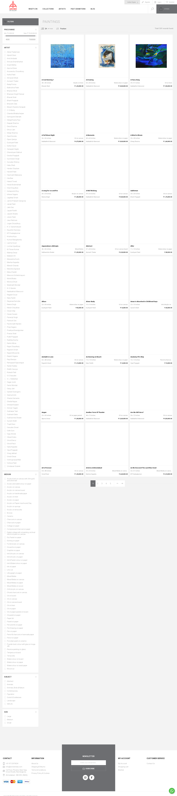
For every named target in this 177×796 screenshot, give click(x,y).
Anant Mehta (11, 65)
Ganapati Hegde (13, 149)
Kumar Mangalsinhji (14, 240)
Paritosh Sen (11, 321)
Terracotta (11, 656)
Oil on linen (11, 605)
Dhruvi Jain (11, 130)
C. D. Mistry (11, 110)
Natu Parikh (11, 298)
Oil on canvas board (14, 602)
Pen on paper (12, 631)
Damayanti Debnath (14, 117)
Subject (8, 677)
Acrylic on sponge (13, 506)
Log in (159, 2)
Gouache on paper (14, 547)
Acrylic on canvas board (16, 490)
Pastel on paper (12, 622)
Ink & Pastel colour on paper (17, 560)
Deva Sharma (12, 126)
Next (117, 483)
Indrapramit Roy (13, 191)
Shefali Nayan (12, 401)
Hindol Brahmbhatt (14, 185)
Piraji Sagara (11, 327)
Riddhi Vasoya (12, 369)
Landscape (11, 701)
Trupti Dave (11, 424)
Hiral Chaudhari (12, 188)
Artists (62, 9)
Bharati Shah (11, 97)
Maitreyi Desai (12, 253)
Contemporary (12, 691)
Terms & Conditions (38, 770)
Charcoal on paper (14, 523)
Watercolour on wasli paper (17, 665)
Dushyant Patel (12, 143)
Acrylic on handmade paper (17, 493)
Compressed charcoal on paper (18, 529)
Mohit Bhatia (11, 278)
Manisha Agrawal (13, 269)
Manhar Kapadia (13, 262)
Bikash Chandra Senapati (16, 107)
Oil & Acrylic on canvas (15, 589)
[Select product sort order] (65, 28)
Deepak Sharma (13, 123)
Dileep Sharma (12, 133)
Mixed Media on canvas (15, 579)
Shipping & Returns (38, 767)
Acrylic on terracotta (14, 510)
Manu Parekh (12, 272)
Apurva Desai (12, 68)
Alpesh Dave (11, 55)
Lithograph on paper (14, 573)
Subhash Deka (12, 414)
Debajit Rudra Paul (13, 120)
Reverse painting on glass (16, 649)
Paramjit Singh (12, 317)
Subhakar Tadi (12, 411)
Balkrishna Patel (13, 88)
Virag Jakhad (12, 453)
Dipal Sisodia (12, 136)
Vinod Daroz (11, 440)
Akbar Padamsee (13, 52)
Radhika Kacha (12, 340)
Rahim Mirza (11, 343)
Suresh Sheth (12, 421)
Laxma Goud (11, 243)
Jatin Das (10, 207)
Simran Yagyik (12, 408)
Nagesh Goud (12, 295)
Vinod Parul (11, 444)
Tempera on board (14, 652)
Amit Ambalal (12, 58)
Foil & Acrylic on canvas (16, 544)
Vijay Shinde (11, 434)
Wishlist (121, 770)
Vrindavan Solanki (13, 466)
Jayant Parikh (12, 211)
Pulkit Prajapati (12, 337)
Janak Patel (11, 204)
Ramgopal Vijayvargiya (15, 363)
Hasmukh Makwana (14, 175)
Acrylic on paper (13, 500)
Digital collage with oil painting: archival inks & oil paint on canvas (21, 533)
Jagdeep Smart (12, 198)
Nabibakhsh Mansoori (15, 291)
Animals (10, 684)
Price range (9, 30)
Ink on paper (11, 566)
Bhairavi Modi (12, 91)
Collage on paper (13, 526)
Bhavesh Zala (12, 104)
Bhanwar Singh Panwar (15, 94)
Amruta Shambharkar (15, 62)
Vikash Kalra (11, 437)
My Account (122, 763)
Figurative (10, 694)
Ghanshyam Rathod (14, 152)
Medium (7, 474)
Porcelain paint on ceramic (17, 641)
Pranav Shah (11, 333)
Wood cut (10, 669)
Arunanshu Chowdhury (15, 71)
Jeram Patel (11, 217)
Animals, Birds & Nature (15, 688)
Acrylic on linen (12, 497)
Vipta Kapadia (12, 447)
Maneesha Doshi (13, 259)
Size (6, 712)
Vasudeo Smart (13, 427)
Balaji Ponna (11, 84)
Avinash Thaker (12, 81)
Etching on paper (13, 541)
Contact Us (151, 763)
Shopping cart (123, 767)
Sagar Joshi (11, 382)
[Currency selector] (132, 2)
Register (147, 2)
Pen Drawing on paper (15, 628)
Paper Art (10, 618)
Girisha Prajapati (13, 155)
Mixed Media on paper (15, 583)
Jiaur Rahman (12, 220)
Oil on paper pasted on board (17, 612)
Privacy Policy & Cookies (40, 773)
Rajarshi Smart (12, 350)
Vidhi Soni (10, 431)
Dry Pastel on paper (14, 537)
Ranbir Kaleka (12, 366)
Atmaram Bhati (12, 78)
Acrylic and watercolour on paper (19, 484)
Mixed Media (11, 576)
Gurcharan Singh (13, 159)
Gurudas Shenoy (13, 162)
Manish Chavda (12, 266)
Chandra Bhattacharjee (15, 113)
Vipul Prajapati (12, 450)
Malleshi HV (11, 256)
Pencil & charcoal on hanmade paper (20, 634)
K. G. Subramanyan (14, 227)
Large (9, 716)
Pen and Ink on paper (14, 625)
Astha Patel (11, 75)
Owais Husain (12, 314)
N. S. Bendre (11, 288)
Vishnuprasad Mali (14, 460)
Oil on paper (11, 609)
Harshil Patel (11, 172)
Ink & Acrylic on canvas (15, 554)
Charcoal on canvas (14, 519)
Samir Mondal (12, 385)
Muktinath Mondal (13, 285)
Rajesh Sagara (12, 356)
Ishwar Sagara (12, 194)
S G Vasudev (11, 376)
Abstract (10, 681)
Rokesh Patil (11, 372)
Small (9, 723)
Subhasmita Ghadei (14, 418)
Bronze (9, 513)
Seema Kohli (11, 395)
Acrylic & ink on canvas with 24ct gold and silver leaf (20, 480)
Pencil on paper (12, 638)
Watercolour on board (15, 659)
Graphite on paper (13, 550)
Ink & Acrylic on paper (15, 557)
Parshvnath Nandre (14, 324)
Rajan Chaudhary (13, 346)
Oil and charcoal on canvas (17, 592)
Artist (7, 48)
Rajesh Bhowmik (13, 353)
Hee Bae (10, 178)
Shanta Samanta (13, 398)
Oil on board (11, 596)
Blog (93, 9)
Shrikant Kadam (13, 405)
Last (122, 483)
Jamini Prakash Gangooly (16, 201)
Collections (48, 9)
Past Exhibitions (78, 9)
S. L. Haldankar (12, 379)
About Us (34, 763)
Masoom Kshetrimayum (16, 275)
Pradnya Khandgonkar (15, 330)
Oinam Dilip (11, 311)
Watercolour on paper (15, 662)
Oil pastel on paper (13, 615)
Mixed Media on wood (15, 586)
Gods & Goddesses (14, 697)
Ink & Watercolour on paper (17, 563)
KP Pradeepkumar (13, 233)
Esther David (11, 146)
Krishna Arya (11, 236)
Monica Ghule (12, 282)
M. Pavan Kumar (13, 249)
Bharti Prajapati (12, 100)
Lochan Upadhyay (13, 246)
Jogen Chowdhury (13, 223)
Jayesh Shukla (12, 214)
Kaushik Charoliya (13, 230)
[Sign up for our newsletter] (88, 762)
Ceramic (10, 516)
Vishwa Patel (11, 463)
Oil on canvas (12, 599)
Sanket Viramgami (13, 392)
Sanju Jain (11, 389)
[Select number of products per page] (44, 28)
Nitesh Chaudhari (13, 308)
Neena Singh (11, 304)
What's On (33, 9)
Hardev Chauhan (13, 168)
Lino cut (10, 570)
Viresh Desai (11, 456)
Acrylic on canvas (13, 487)
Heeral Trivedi (12, 181)
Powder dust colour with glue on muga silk (21, 645)
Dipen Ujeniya (12, 139)
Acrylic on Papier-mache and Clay (19, 503)
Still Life (10, 704)
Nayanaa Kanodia (13, 301)
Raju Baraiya (11, 359)
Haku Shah (11, 165)
